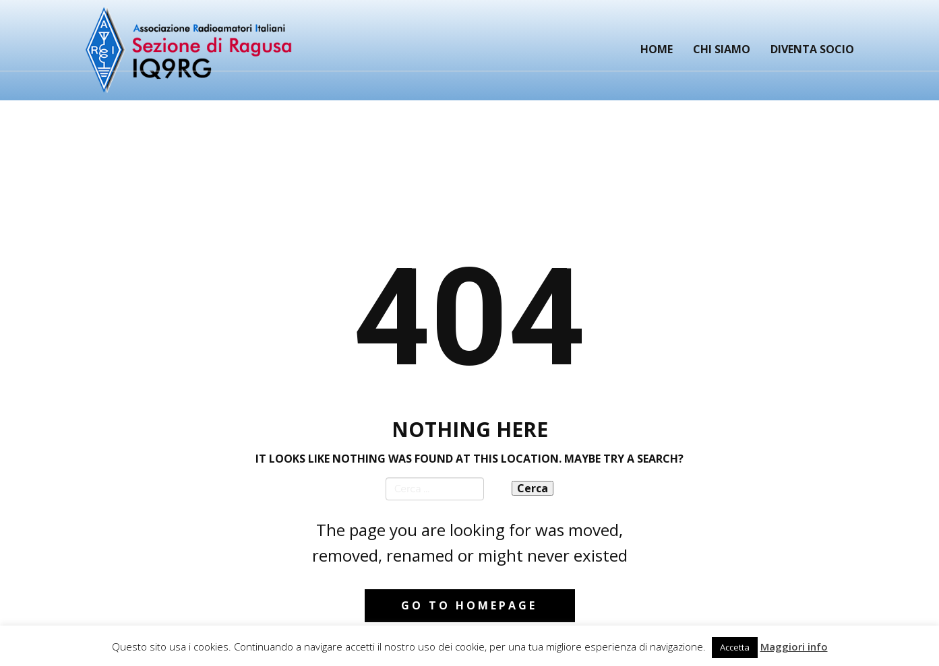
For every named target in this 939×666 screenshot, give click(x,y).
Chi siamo (721, 49)
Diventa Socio (812, 49)
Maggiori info (794, 646)
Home (656, 49)
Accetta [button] (735, 647)
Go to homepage (469, 605)
